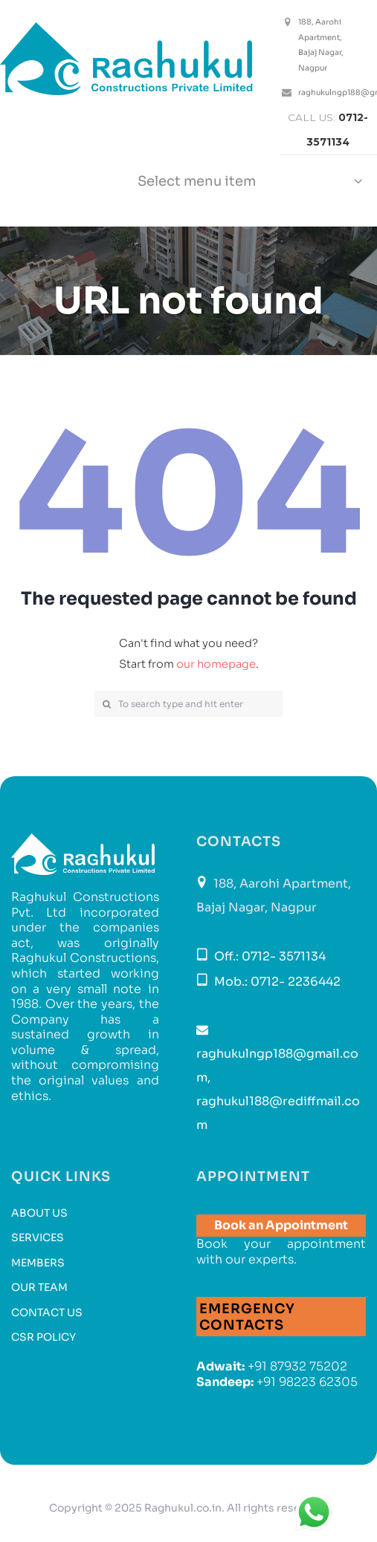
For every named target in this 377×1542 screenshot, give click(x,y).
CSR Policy (43, 1337)
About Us (39, 1213)
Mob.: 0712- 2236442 (276, 981)
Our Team (39, 1287)
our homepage (216, 664)
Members (38, 1262)
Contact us (47, 1312)
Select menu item (197, 181)
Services (37, 1237)
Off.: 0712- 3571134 (268, 956)
